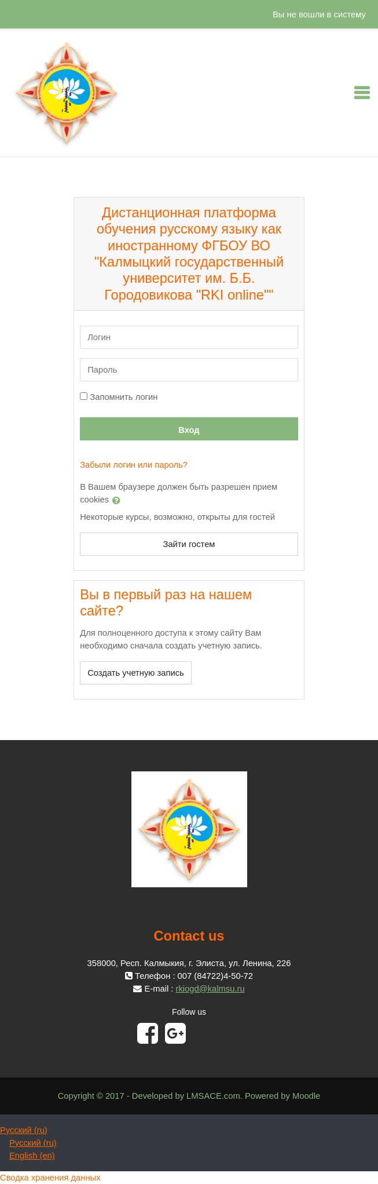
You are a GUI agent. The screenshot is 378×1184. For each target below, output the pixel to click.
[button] (118, 500)
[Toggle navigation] (361, 92)
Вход (188, 430)
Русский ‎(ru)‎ (23, 1130)
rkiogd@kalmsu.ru (210, 988)
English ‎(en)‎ (32, 1155)
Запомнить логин (123, 397)
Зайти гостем (189, 544)
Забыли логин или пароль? (134, 464)
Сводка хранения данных (50, 1177)
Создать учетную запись (135, 672)
